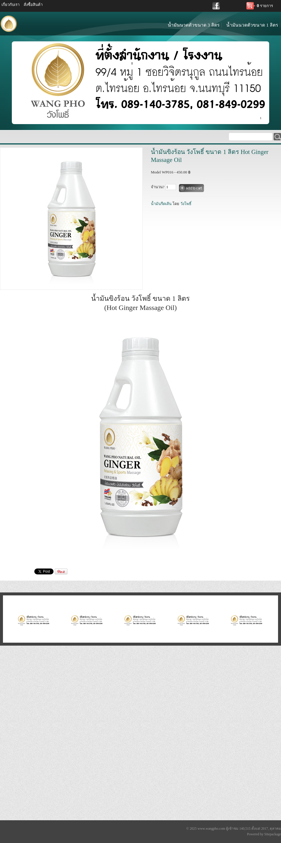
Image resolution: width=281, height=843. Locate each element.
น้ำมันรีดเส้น (161, 204)
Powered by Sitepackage (264, 834)
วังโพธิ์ (185, 204)
